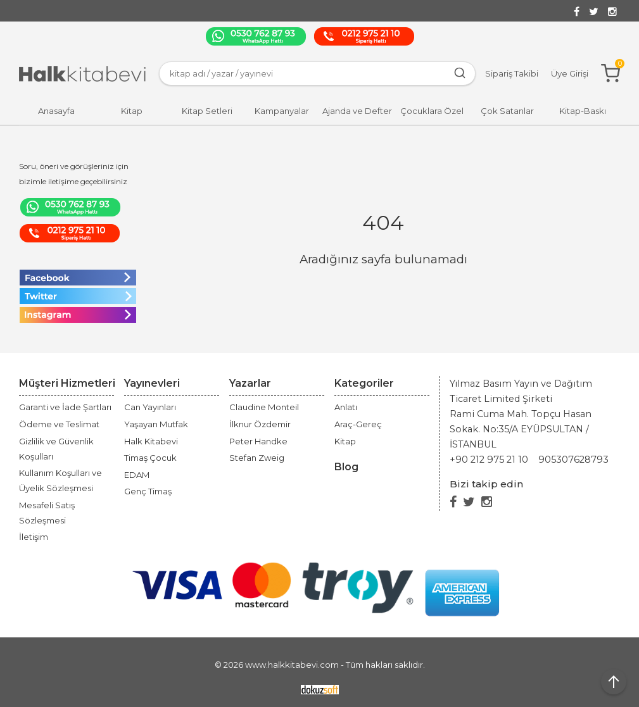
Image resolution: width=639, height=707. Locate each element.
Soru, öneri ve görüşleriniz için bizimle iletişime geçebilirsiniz (74, 173)
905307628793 (573, 459)
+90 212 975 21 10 (489, 459)
